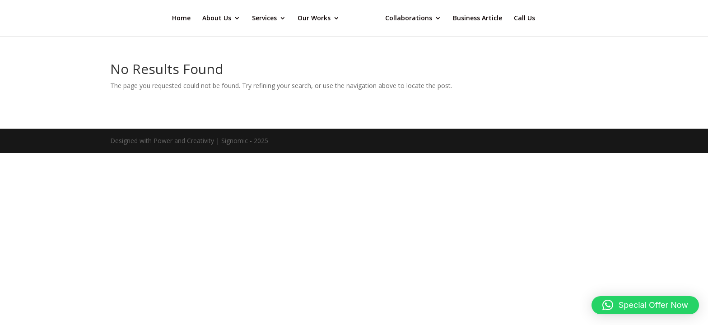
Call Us (524, 18)
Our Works (314, 18)
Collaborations (408, 18)
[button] (645, 305)
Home (181, 18)
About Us (216, 18)
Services (264, 18)
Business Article (477, 18)
